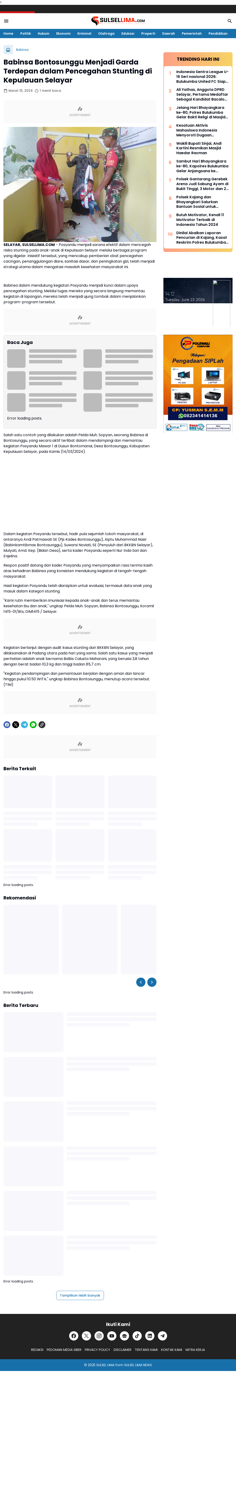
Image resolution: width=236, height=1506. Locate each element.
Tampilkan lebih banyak (80, 1295)
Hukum (43, 33)
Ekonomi (63, 33)
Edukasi (127, 33)
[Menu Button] (6, 21)
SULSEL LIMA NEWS (138, 1365)
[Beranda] (8, 49)
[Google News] (124, 1335)
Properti (148, 33)
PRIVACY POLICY (97, 1349)
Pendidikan (218, 33)
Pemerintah (192, 33)
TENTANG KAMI (146, 1349)
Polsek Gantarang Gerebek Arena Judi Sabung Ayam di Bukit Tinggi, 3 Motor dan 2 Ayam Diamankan (202, 184)
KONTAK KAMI (171, 1349)
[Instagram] (99, 1335)
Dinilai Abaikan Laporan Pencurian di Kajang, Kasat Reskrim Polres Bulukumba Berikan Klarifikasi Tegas (201, 238)
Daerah (168, 33)
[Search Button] (229, 21)
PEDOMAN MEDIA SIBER (64, 1349)
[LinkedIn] (149, 1335)
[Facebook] (6, 724)
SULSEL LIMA (105, 1365)
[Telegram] (24, 724)
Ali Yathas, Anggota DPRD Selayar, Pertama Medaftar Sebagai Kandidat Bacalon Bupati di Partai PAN (202, 94)
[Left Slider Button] (140, 982)
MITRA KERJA (195, 1349)
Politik (25, 33)
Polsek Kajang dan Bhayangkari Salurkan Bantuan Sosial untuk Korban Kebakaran (197, 202)
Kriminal (84, 33)
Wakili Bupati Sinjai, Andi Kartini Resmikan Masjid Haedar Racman (198, 148)
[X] (15, 724)
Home (8, 33)
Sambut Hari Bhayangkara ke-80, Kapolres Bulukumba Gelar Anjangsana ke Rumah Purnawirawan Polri (202, 166)
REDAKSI (37, 1349)
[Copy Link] (41, 724)
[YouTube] (111, 1335)
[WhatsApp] (33, 724)
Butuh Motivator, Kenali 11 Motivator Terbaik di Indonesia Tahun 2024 (200, 220)
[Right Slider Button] (151, 982)
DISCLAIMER (122, 1349)
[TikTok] (137, 1335)
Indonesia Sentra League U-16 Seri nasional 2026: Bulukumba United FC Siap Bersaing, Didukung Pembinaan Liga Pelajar (202, 77)
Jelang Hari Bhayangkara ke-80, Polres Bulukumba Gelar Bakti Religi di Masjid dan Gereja (200, 112)
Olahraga (106, 33)
